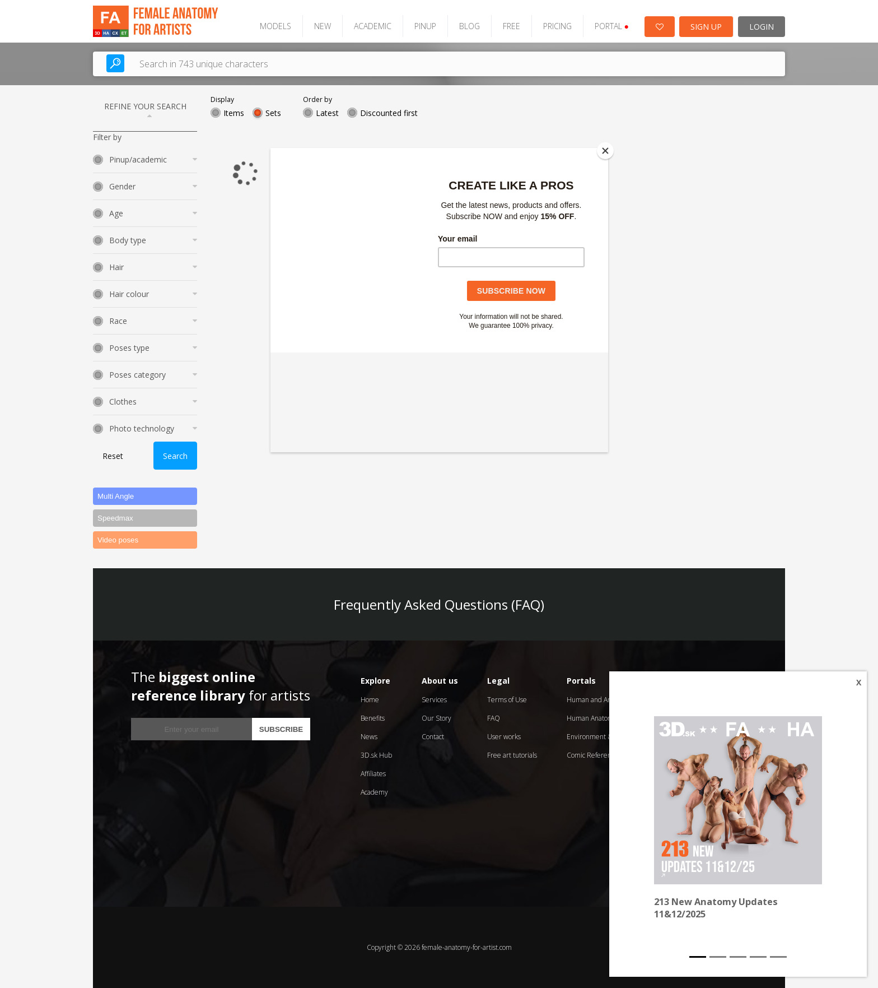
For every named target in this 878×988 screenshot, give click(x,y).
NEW (322, 26)
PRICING (557, 26)
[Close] (605, 150)
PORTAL (612, 26)
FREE (511, 26)
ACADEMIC (372, 26)
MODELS (275, 26)
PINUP (425, 26)
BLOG (469, 26)
